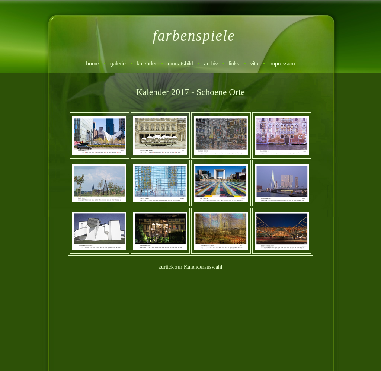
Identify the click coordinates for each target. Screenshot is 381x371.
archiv (211, 64)
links (234, 64)
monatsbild (180, 64)
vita (254, 64)
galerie (118, 64)
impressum (282, 64)
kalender (147, 64)
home (92, 64)
